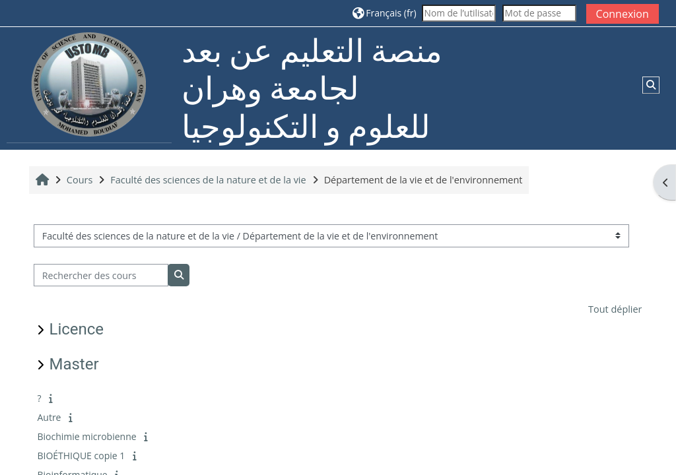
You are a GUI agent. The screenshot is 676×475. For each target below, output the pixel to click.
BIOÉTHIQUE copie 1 (81, 455)
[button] (384, 13)
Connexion (622, 14)
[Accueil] (89, 87)
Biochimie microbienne (86, 436)
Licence (76, 329)
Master (73, 364)
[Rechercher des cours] (101, 275)
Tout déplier (615, 309)
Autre (49, 417)
